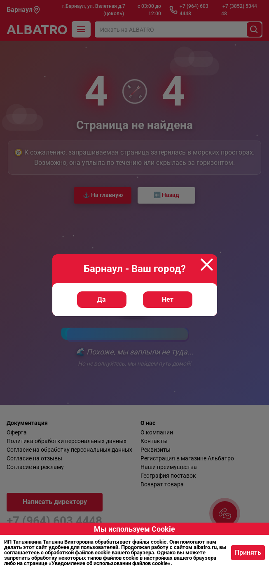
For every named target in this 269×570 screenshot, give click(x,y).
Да (101, 299)
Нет (167, 299)
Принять (248, 552)
